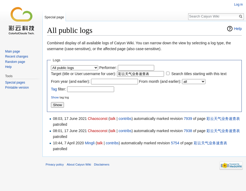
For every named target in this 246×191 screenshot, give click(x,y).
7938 (188, 131)
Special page (54, 17)
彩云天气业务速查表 (223, 118)
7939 (188, 118)
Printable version (17, 87)
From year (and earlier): (70, 81)
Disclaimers (101, 164)
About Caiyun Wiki (79, 164)
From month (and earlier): (160, 81)
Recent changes (16, 56)
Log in (238, 4)
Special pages (15, 82)
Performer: (108, 68)
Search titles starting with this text (199, 74)
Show (55, 97)
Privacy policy (55, 164)
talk (112, 118)
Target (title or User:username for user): (83, 74)
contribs (125, 118)
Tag (54, 89)
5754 (175, 143)
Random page (15, 62)
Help (238, 29)
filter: (58, 89)
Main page (12, 51)
